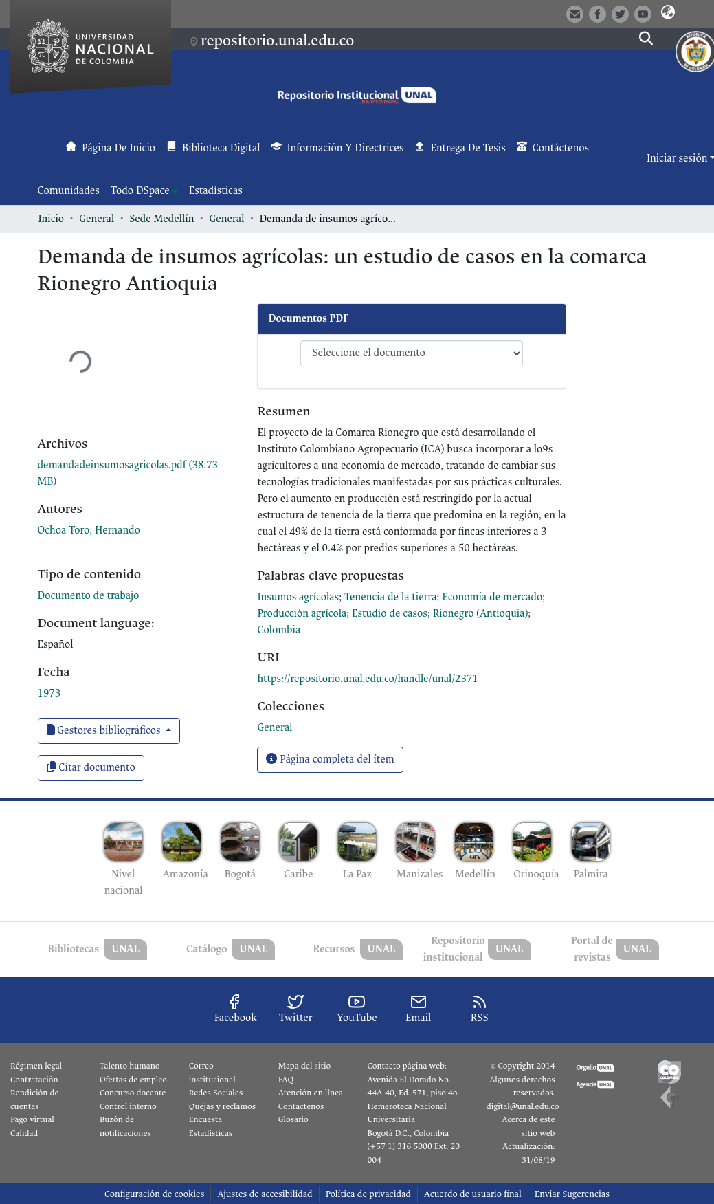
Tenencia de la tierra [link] (390, 597)
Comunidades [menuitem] (69, 190)
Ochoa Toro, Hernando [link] (89, 530)
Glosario (293, 1119)
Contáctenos (301, 1106)
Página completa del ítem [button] (330, 759)
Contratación (34, 1079)
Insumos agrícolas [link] (298, 597)
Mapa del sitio (304, 1065)
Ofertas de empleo (133, 1079)
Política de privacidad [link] (368, 1194)
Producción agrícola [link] (301, 613)
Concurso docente (133, 1092)
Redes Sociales (216, 1092)
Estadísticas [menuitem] (216, 190)
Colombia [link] (278, 630)
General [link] (96, 219)
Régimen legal (36, 1065)
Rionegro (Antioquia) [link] (480, 613)
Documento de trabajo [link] (89, 595)
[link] (274, 727)
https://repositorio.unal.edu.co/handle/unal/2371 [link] (367, 679)
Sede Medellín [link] (161, 219)
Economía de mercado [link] (492, 597)
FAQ (286, 1079)
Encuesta (206, 1119)
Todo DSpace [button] (140, 190)
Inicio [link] (51, 219)
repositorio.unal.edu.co (277, 40)
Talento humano (130, 1065)
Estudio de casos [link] (389, 613)
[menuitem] (144, 191)
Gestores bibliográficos (105, 730)
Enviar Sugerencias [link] (572, 1194)
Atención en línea (310, 1092)
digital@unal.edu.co (523, 1106)
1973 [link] (49, 693)
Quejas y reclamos (222, 1106)
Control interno (128, 1106)
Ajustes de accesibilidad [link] (264, 1194)
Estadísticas (210, 1133)
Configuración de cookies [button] (154, 1194)
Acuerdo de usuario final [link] (473, 1194)
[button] (667, 13)
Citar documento (91, 767)
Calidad (24, 1133)
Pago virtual (32, 1119)
